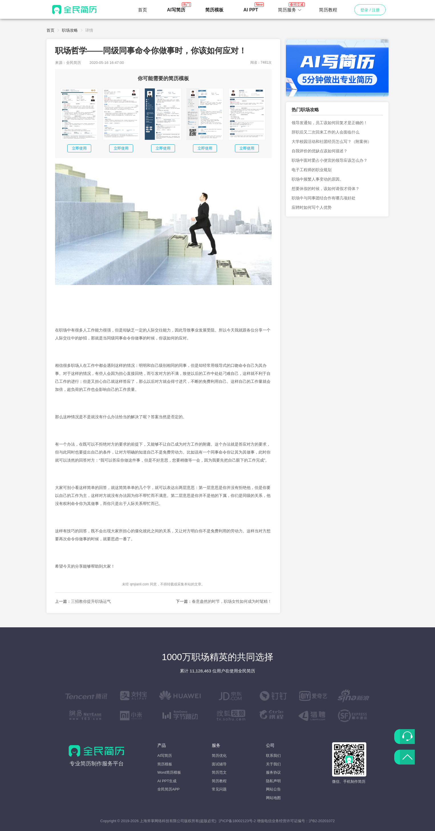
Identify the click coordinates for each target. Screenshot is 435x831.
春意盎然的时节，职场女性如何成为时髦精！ (232, 601)
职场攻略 (70, 30)
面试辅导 (219, 764)
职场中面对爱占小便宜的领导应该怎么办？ (329, 160)
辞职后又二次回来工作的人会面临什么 (325, 132)
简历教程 (328, 9)
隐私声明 (273, 781)
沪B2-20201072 (322, 821)
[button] (290, 10)
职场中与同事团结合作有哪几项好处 (323, 198)
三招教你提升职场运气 (91, 601)
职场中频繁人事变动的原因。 (317, 179)
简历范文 (219, 772)
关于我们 (273, 764)
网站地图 (273, 798)
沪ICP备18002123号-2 (237, 821)
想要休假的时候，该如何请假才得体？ (325, 188)
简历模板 (164, 764)
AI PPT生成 (166, 781)
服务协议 (273, 772)
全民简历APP (168, 789)
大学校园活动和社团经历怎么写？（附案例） (331, 141)
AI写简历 (164, 755)
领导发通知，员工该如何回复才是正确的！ (329, 122)
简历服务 (290, 8)
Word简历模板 (169, 772)
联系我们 (273, 755)
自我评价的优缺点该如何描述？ (319, 151)
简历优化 (219, 755)
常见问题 (219, 789)
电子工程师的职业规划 (312, 169)
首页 (142, 9)
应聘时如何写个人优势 (312, 207)
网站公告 (273, 789)
